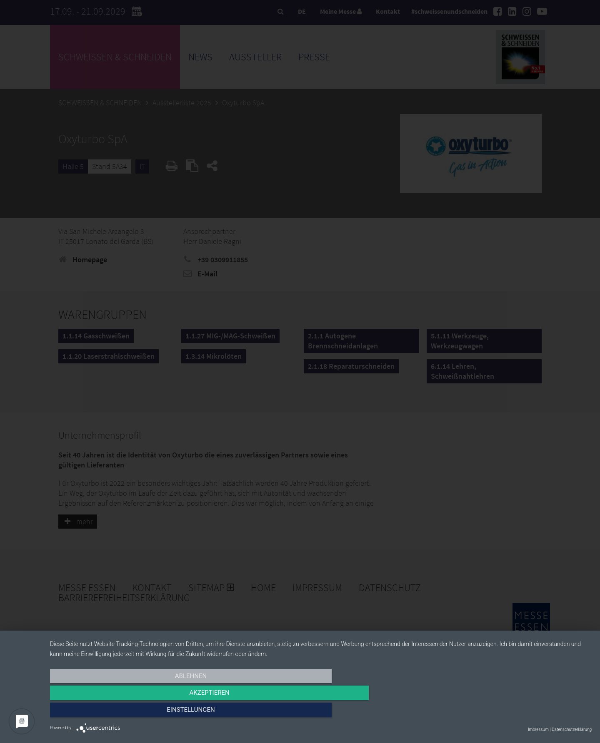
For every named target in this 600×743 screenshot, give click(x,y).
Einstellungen (510, 712)
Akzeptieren (321, 712)
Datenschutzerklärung (572, 729)
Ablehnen (131, 712)
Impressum (538, 729)
